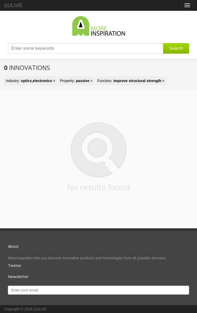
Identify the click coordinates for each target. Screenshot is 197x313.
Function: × (130, 81)
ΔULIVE (13, 5)
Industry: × (30, 81)
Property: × (76, 81)
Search (176, 48)
